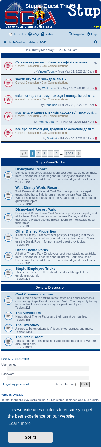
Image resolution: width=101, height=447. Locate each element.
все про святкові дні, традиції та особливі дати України (56, 129)
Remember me (67, 384)
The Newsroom (28, 313)
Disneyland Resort (31, 169)
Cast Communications (55, 65)
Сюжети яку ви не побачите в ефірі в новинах (52, 62)
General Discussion (27, 65)
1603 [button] (69, 153)
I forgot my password (15, 384)
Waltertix (47, 88)
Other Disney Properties (35, 231)
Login (5, 359)
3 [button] (44, 153)
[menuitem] (17, 34)
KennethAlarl (46, 121)
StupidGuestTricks (50, 162)
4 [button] (50, 153)
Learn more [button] (20, 423)
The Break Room (29, 337)
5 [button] (56, 153)
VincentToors (46, 71)
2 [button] (38, 153)
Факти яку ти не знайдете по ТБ (40, 79)
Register (22, 359)
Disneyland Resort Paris (35, 209)
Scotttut (52, 138)
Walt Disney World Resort (36, 188)
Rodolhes (50, 105)
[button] (24, 153)
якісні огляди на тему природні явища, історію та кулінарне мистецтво (56, 96)
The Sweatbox (27, 325)
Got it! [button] (30, 437)
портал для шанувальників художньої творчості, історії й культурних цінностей (56, 112)
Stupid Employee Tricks (35, 269)
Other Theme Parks (31, 250)
